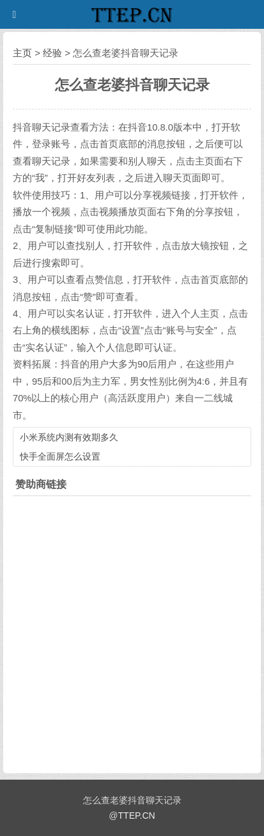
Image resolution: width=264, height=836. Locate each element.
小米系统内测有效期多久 (69, 437)
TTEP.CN (136, 815)
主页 (22, 52)
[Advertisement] (132, 631)
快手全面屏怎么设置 (60, 456)
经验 (52, 52)
